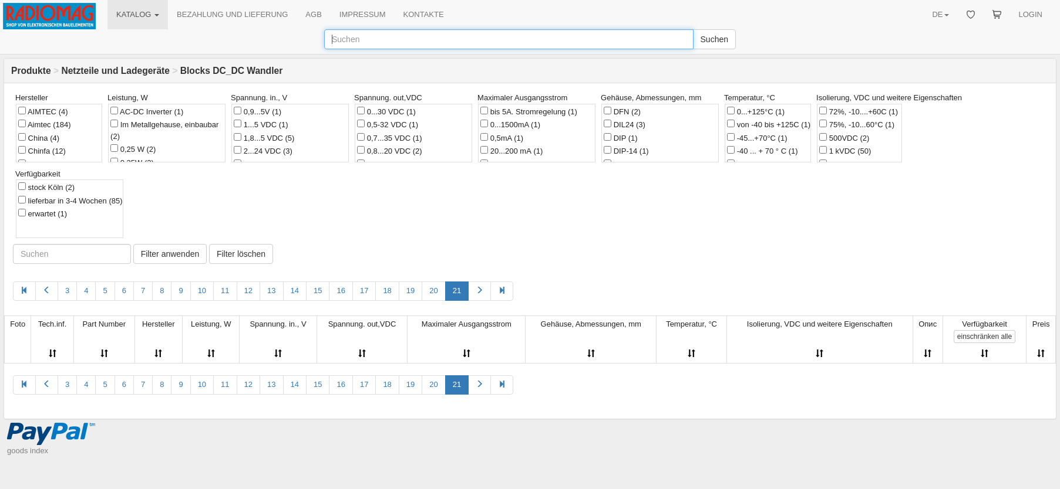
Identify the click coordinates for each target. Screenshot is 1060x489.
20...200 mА (511, 150)
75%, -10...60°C (856, 124)
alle (984, 336)
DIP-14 (626, 150)
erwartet (42, 213)
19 (410, 290)
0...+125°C (756, 111)
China (38, 137)
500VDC (844, 137)
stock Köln (46, 187)
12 (248, 290)
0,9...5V (257, 111)
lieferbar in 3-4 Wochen (70, 200)
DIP (621, 137)
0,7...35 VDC (389, 137)
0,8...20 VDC (389, 150)
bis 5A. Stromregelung (528, 111)
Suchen (714, 39)
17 (364, 290)
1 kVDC (845, 150)
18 (387, 290)
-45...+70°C (757, 137)
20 (433, 290)
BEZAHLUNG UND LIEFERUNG (232, 14)
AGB (313, 14)
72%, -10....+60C (858, 111)
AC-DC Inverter (146, 111)
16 (340, 290)
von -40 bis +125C (768, 124)
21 (457, 290)
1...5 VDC (261, 124)
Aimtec (44, 124)
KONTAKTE (423, 14)
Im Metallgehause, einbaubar (164, 130)
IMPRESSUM (362, 14)
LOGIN (1030, 14)
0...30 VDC (386, 111)
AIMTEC (43, 111)
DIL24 (624, 124)
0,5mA (501, 137)
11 (225, 290)
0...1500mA (510, 124)
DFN (622, 111)
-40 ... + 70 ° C (762, 150)
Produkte (31, 71)
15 (318, 290)
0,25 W (133, 149)
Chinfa (42, 150)
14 (295, 290)
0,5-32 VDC (387, 124)
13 (271, 290)
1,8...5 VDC (264, 137)
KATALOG (137, 14)
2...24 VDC (263, 150)
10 (202, 290)
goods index (27, 450)
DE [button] (940, 14)
